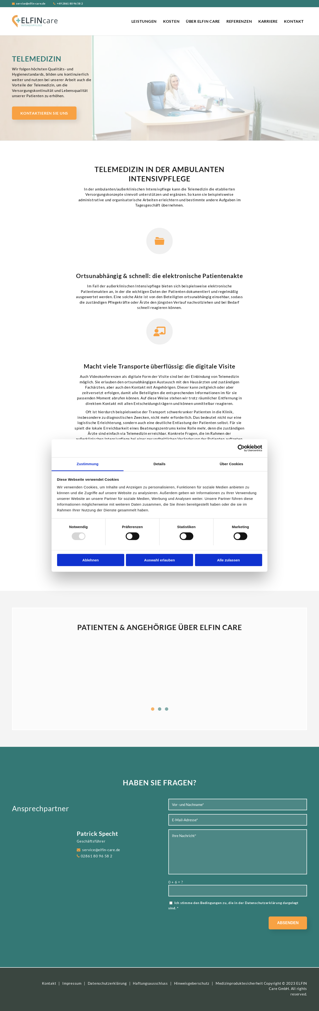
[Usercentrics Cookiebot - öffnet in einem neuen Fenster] (241, 448)
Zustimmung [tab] (88, 464)
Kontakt (49, 983)
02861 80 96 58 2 (96, 856)
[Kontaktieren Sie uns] (44, 113)
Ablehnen (90, 560)
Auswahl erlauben (159, 560)
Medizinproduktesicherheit (239, 983)
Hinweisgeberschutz (192, 983)
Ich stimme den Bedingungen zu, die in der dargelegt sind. (233, 905)
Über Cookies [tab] (231, 464)
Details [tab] (159, 464)
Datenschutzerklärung (263, 903)
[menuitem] (144, 21)
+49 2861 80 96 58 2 (70, 3)
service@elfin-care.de (31, 3)
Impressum (72, 983)
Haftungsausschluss (150, 983)
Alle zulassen (228, 560)
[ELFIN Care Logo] (35, 21)
